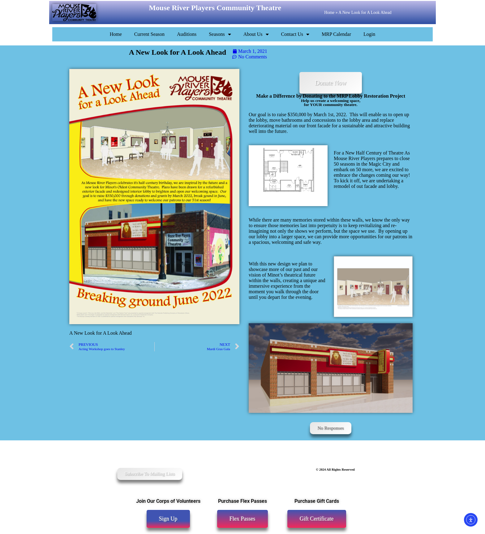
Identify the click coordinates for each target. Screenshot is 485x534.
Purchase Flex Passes (242, 501)
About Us (256, 34)
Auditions (186, 34)
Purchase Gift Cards (316, 501)
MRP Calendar (336, 34)
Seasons (220, 34)
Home (329, 12)
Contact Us (295, 34)
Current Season (149, 34)
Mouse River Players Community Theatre (215, 8)
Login (369, 34)
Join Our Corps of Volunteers (168, 501)
